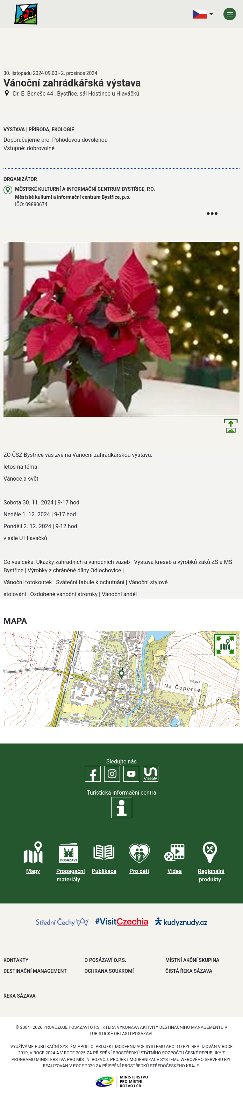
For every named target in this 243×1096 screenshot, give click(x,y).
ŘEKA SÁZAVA (19, 996)
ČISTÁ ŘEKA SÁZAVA (188, 971)
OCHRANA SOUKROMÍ (109, 971)
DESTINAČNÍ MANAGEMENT (35, 971)
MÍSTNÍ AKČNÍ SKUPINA (192, 960)
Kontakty (15, 960)
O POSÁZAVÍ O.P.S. (105, 960)
